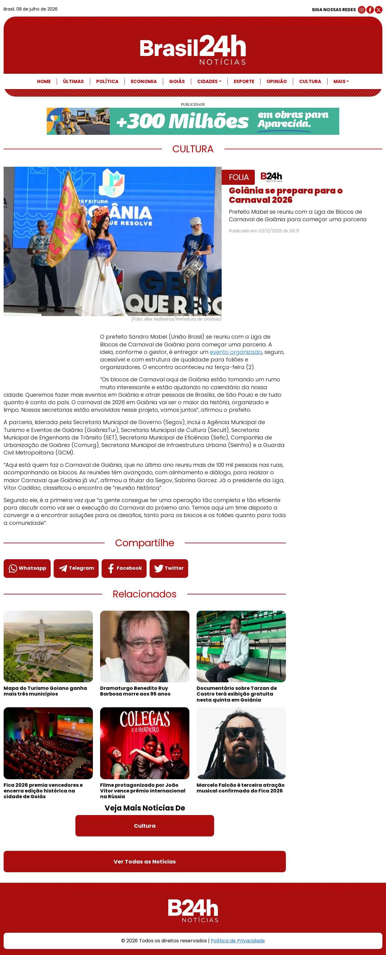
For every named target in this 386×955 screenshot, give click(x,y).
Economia (144, 81)
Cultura (310, 81)
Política (107, 81)
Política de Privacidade (238, 940)
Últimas (73, 81)
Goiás (177, 81)
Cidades (207, 81)
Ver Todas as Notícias (145, 861)
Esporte (244, 81)
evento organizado (236, 352)
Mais (340, 81)
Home (44, 81)
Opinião (277, 81)
